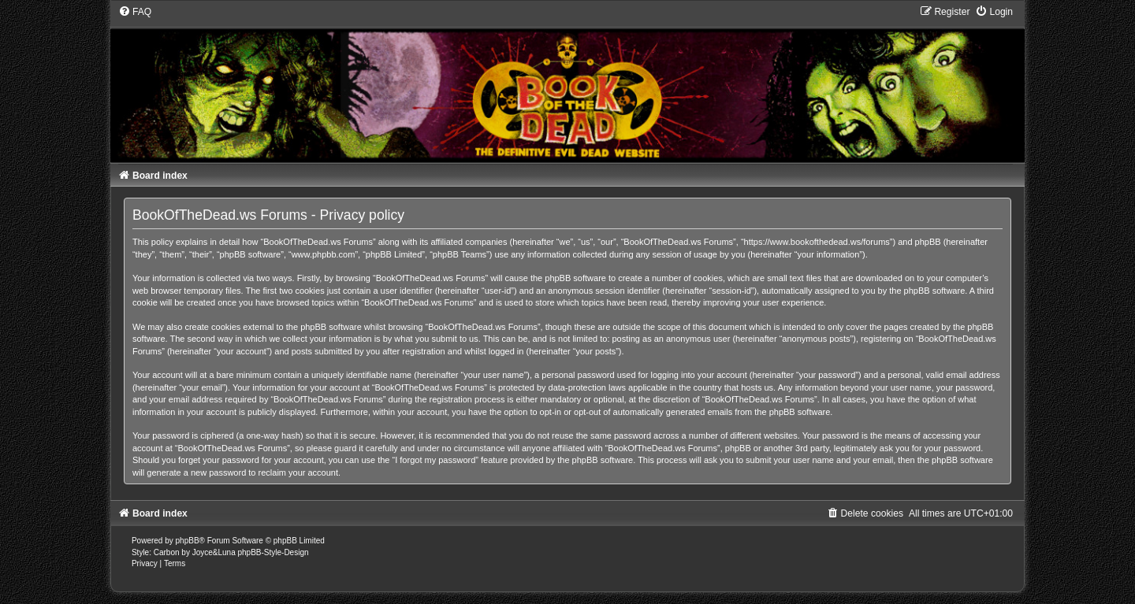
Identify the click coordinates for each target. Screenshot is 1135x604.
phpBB (187, 540)
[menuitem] (134, 11)
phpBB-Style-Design (272, 552)
